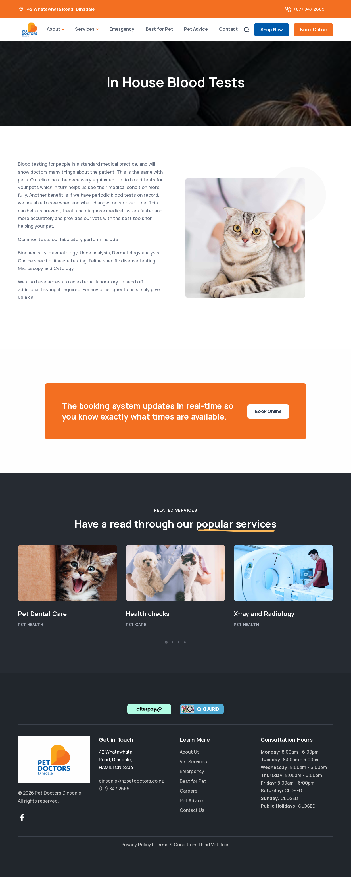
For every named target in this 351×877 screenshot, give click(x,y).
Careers (188, 791)
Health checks (147, 613)
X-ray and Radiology (264, 613)
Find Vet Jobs (215, 844)
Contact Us (192, 810)
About (53, 29)
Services (84, 29)
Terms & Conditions (176, 844)
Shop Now (271, 29)
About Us (190, 752)
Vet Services (193, 761)
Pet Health (30, 624)
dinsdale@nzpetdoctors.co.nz (131, 781)
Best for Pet (159, 29)
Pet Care (136, 624)
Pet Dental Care (42, 613)
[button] (166, 642)
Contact (228, 29)
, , (116, 759)
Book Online (313, 29)
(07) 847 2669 (309, 9)
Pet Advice (196, 29)
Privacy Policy (136, 844)
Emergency (122, 29)
